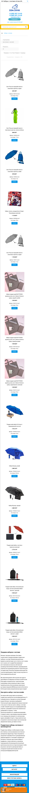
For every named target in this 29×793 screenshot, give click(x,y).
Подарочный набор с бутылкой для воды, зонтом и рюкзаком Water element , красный (14, 588)
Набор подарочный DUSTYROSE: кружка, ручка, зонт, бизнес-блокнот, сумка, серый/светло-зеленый (14, 382)
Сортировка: (6, 39)
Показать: (5, 46)
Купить (14, 98)
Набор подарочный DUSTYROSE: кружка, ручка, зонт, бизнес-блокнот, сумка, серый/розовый (14, 339)
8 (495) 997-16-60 (16, 13)
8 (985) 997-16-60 (16, 15)
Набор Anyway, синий (14, 466)
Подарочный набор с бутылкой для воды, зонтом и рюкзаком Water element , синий (14, 631)
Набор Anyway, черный (14, 505)
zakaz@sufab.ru (16, 17)
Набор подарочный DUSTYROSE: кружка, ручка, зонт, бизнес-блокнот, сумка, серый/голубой (14, 296)
